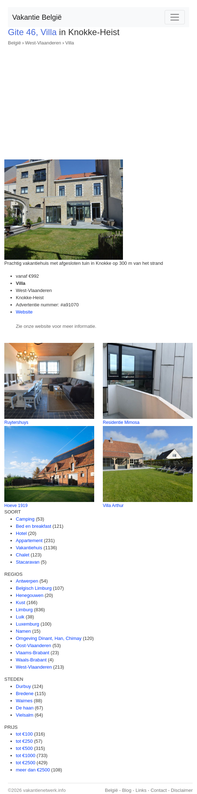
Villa (69, 43)
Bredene (24, 693)
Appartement (29, 540)
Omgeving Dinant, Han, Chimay (49, 638)
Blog (126, 790)
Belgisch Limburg (34, 588)
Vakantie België (37, 17)
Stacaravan (28, 562)
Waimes (24, 700)
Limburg (24, 609)
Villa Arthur (113, 505)
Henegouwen (29, 595)
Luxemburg (27, 624)
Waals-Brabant (31, 660)
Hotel (21, 533)
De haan (24, 708)
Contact (159, 790)
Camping (25, 519)
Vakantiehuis (29, 547)
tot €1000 (25, 755)
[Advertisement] (98, 100)
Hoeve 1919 (16, 505)
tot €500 (24, 748)
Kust (20, 602)
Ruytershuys (16, 422)
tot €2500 (25, 762)
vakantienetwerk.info (44, 790)
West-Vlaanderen (43, 43)
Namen (23, 631)
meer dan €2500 (33, 770)
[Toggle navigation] (175, 17)
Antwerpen (27, 581)
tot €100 (24, 734)
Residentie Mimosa (121, 422)
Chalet (22, 555)
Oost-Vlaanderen (33, 645)
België (14, 43)
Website (24, 312)
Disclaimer (182, 790)
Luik (20, 617)
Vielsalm (24, 715)
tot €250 (24, 741)
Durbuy (23, 686)
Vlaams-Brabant (32, 652)
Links (141, 790)
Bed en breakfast (33, 526)
